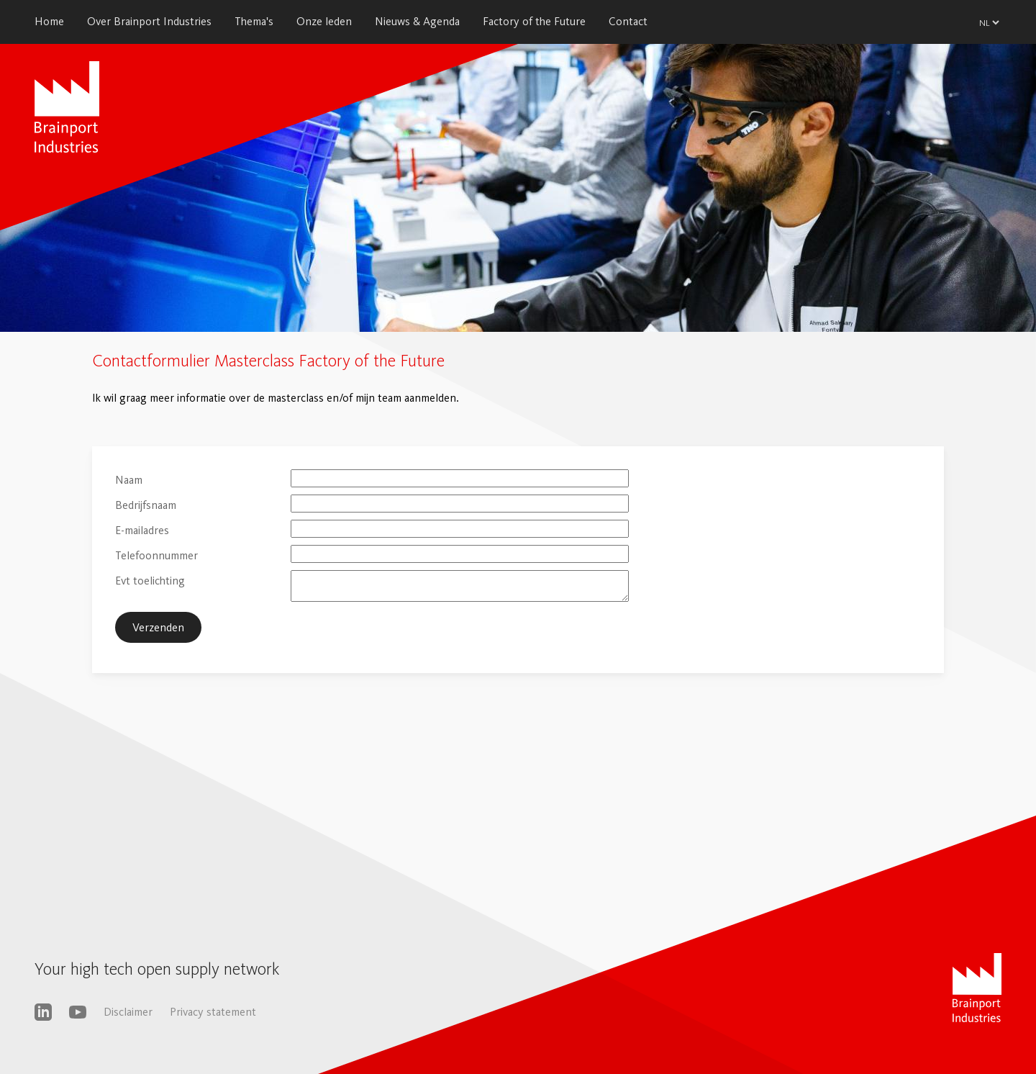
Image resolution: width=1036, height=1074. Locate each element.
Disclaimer (128, 1012)
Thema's (254, 21)
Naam (128, 480)
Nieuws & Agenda (417, 21)
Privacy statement (213, 1012)
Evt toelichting (150, 580)
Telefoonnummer (156, 555)
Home (49, 21)
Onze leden (324, 21)
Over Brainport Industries (149, 21)
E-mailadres (142, 530)
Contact (628, 21)
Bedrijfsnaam (145, 505)
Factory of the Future (534, 21)
